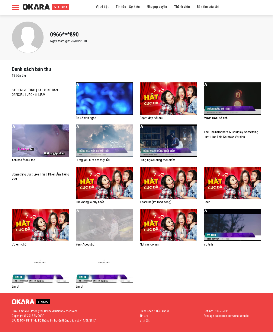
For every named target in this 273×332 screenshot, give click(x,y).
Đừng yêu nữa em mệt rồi (93, 160)
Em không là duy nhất (90, 202)
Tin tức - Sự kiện (128, 7)
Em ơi (15, 286)
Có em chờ (19, 244)
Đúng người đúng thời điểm (157, 160)
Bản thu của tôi (208, 7)
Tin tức (144, 315)
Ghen (207, 202)
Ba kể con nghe (86, 118)
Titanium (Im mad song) (155, 202)
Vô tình (208, 244)
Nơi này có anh (149, 244)
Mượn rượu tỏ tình (216, 118)
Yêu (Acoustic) (85, 244)
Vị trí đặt (102, 7)
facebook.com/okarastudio (232, 315)
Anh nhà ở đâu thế (23, 160)
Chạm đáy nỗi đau (151, 118)
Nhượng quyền (157, 7)
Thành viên (182, 7)
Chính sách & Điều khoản (155, 311)
